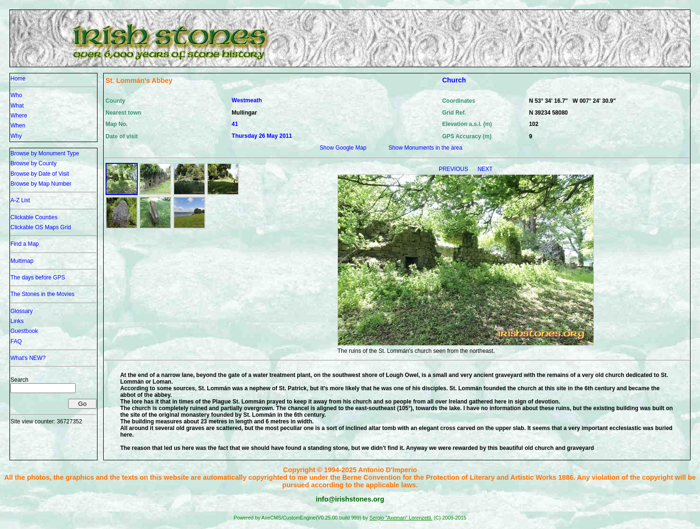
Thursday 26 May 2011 (262, 136)
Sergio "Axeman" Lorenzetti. (400, 517)
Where (18, 115)
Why (16, 136)
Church (454, 80)
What (17, 105)
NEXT (485, 169)
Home (18, 78)
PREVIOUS (454, 169)
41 (235, 124)
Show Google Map (342, 147)
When (17, 125)
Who (16, 95)
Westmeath (247, 100)
